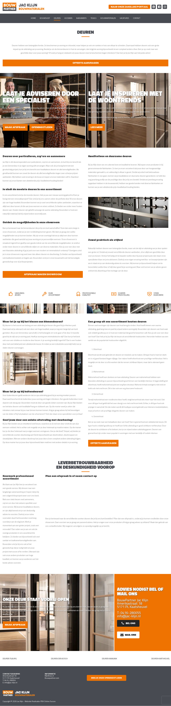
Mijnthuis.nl (49, 676)
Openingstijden (43, 127)
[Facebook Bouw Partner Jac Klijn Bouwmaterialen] (159, 7)
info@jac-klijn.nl (129, 616)
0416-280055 (10, 680)
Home (33, 18)
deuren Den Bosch (59, 659)
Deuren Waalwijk (109, 659)
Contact (136, 18)
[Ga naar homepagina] (23, 7)
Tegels (93, 18)
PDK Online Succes (48, 701)
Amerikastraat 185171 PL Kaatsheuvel (11, 677)
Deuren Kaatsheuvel (160, 659)
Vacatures (124, 18)
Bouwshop (45, 18)
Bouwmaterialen (108, 18)
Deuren (57, 18)
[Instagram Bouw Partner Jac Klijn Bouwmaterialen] (165, 7)
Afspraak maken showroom (42, 274)
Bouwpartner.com (52, 678)
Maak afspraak (15, 127)
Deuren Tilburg (10, 659)
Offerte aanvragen (85, 63)
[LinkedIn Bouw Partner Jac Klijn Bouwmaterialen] (153, 7)
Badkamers (81, 18)
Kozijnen (68, 18)
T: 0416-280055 (129, 613)
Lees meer (97, 127)
